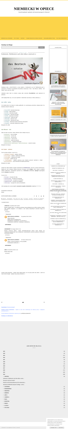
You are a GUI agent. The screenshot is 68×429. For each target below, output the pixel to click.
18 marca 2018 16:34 (26, 239)
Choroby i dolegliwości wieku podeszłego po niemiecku (58, 201)
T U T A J (39, 186)
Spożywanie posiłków (28, 199)
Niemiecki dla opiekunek (57, 166)
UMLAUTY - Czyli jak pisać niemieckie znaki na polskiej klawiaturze (58, 103)
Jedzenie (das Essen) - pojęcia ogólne (58, 186)
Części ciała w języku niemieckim (58, 203)
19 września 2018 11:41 (12, 249)
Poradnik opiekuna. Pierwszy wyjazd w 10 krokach (58, 194)
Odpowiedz (7, 211)
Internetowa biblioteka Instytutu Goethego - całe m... (14, 384)
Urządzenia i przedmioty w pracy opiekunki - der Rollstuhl (58, 216)
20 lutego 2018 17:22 (16, 229)
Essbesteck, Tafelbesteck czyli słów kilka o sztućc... (13, 378)
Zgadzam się (61, 427)
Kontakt (23, 38)
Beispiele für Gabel (5, 163)
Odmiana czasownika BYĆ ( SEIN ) (58, 119)
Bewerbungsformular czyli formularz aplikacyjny (58, 176)
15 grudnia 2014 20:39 (26, 216)
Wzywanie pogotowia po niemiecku (58, 198)
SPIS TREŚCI (16, 38)
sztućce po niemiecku (38, 199)
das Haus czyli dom (18, 198)
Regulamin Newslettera (49, 38)
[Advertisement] (34, 25)
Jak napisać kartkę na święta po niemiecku (58, 210)
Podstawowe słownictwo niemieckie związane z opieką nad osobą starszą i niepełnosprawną (58, 190)
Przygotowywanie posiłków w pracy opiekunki (58, 207)
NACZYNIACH (13, 87)
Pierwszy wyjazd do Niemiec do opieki (58, 173)
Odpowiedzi (8, 214)
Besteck (4, 198)
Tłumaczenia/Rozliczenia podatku (34, 38)
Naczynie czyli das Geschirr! (9, 380)
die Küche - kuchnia (28, 198)
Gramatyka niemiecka (57, 168)
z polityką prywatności (26, 313)
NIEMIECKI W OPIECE (34, 9)
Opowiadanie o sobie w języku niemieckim (58, 181)
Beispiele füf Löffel (5, 124)
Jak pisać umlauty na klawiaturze (58, 212)
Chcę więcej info (53, 427)
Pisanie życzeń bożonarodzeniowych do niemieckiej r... (14, 382)
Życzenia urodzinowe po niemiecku (58, 224)
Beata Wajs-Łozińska (13, 216)
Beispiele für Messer (6, 144)
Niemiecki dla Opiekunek (6, 38)
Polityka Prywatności (61, 38)
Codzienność (10, 198)
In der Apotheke (57, 178)
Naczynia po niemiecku (39, 198)
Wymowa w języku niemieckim (57, 218)
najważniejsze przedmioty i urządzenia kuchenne (12, 199)
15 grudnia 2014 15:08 (14, 205)
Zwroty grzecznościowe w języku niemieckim (58, 221)
